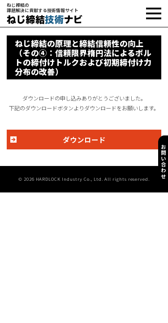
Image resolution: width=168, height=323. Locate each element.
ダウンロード (84, 139)
